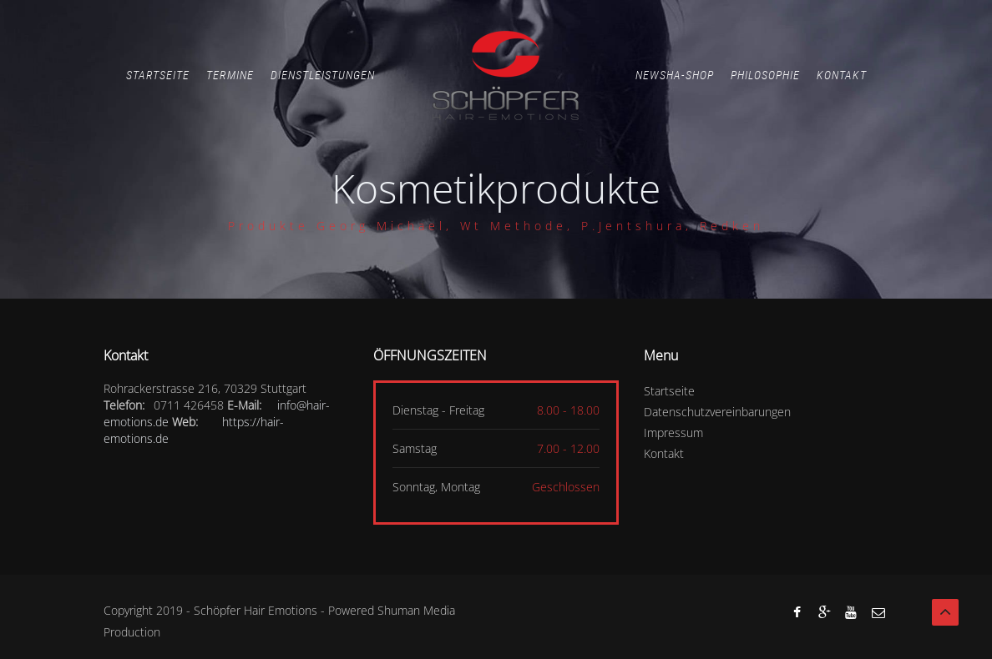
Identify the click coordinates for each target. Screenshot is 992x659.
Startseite (158, 75)
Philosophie (765, 75)
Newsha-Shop (674, 75)
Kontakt (842, 75)
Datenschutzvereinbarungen (717, 412)
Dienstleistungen (323, 75)
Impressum (673, 432)
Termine (230, 75)
